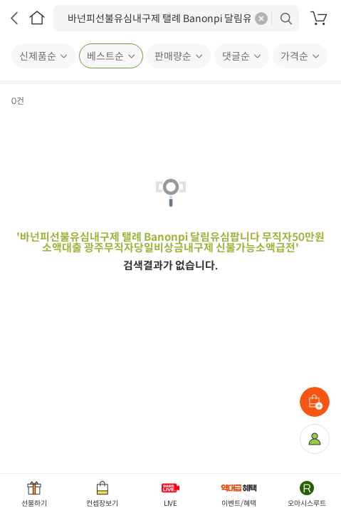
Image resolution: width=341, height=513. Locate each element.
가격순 (294, 56)
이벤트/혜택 (238, 503)
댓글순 (236, 56)
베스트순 (105, 56)
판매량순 (173, 56)
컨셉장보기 (102, 503)
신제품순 (37, 56)
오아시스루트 (307, 503)
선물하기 (34, 503)
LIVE (171, 503)
